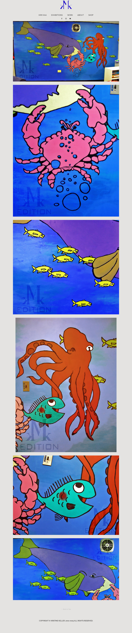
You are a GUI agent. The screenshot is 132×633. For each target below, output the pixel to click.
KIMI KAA (43, 15)
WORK (70, 15)
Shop (90, 15)
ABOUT (80, 15)
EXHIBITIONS (57, 15)
